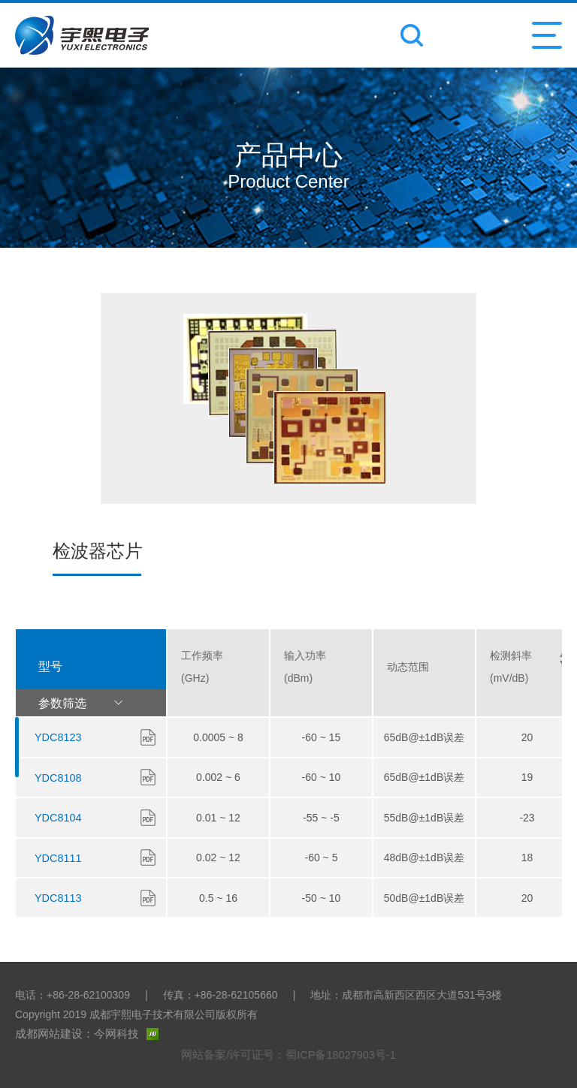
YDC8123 (57, 737)
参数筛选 (88, 702)
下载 (148, 737)
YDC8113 (57, 897)
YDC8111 (57, 857)
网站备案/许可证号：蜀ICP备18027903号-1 (288, 1054)
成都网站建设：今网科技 (82, 1034)
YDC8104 (57, 818)
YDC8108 (57, 778)
